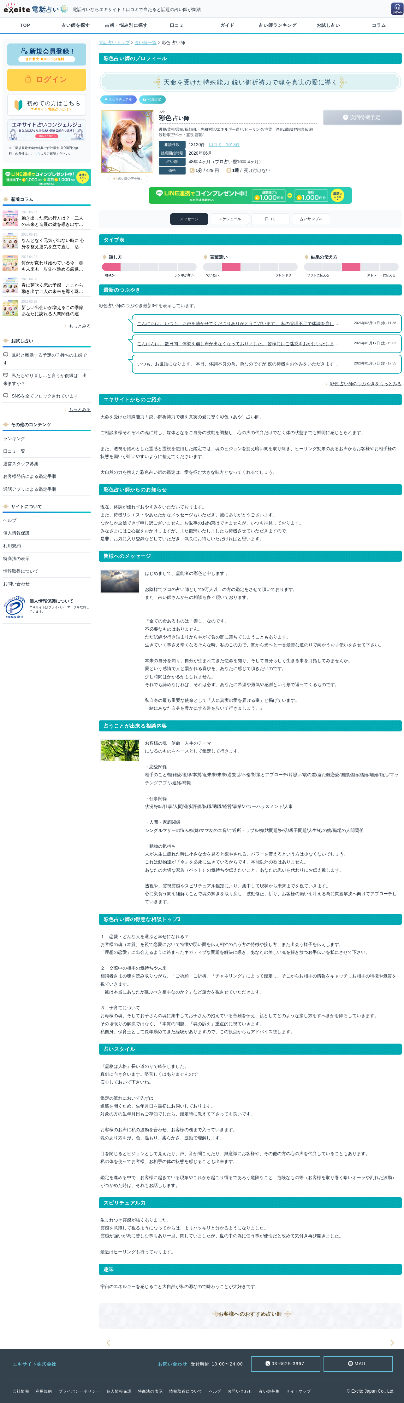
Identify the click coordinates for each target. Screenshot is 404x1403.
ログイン (51, 79)
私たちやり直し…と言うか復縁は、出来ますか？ (45, 379)
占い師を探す (76, 25)
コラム (379, 25)
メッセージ (189, 219)
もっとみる (80, 326)
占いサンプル (311, 219)
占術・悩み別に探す (126, 25)
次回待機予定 (365, 117)
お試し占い (328, 25)
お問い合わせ (16, 583)
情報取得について (21, 571)
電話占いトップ (114, 42)
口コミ (177, 25)
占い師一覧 (145, 42)
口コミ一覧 (14, 451)
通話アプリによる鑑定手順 (29, 489)
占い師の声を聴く (130, 178)
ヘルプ (9, 520)
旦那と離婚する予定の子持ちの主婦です (45, 358)
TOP (25, 25)
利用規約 (12, 545)
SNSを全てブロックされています (44, 395)
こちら (35, 153)
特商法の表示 (16, 558)
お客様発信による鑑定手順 (29, 476)
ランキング (14, 438)
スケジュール (229, 219)
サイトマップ (298, 1391)
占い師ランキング (278, 25)
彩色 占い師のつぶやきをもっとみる (366, 383)
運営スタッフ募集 (21, 463)
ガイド (227, 25)
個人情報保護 (16, 532)
